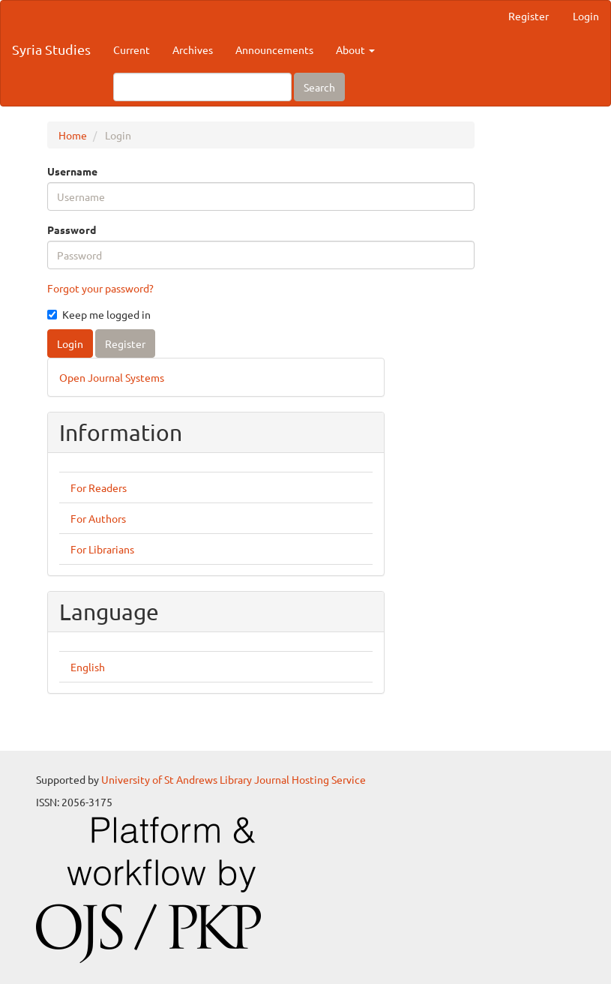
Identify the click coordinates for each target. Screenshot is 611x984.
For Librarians (102, 549)
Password (71, 229)
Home (72, 135)
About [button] (355, 49)
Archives (192, 49)
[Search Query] (202, 87)
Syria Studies (51, 49)
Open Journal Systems (111, 377)
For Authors (98, 518)
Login (586, 15)
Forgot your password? (100, 288)
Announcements (274, 49)
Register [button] (125, 343)
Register (528, 15)
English (87, 667)
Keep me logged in (99, 314)
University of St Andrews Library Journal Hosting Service (233, 779)
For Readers (98, 487)
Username (72, 171)
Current (131, 49)
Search (319, 87)
